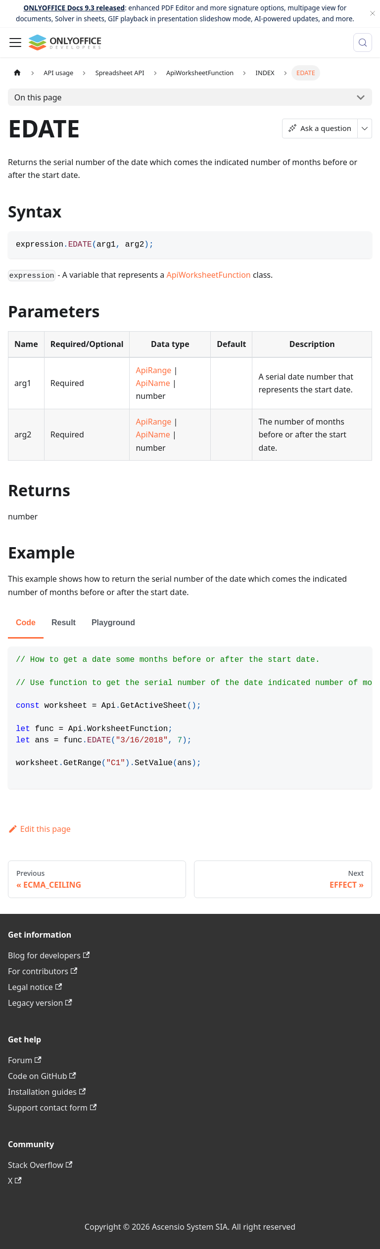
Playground (113, 622)
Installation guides (47, 1091)
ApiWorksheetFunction (209, 274)
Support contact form (52, 1107)
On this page (38, 97)
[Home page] (17, 73)
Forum (25, 1060)
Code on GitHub (42, 1076)
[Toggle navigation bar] (15, 42)
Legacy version (40, 1002)
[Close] (372, 13)
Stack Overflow (40, 1165)
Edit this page (39, 828)
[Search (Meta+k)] (362, 42)
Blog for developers (49, 955)
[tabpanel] (190, 717)
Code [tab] (26, 622)
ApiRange (153, 370)
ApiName (153, 383)
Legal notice (35, 987)
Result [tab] (63, 622)
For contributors (42, 971)
